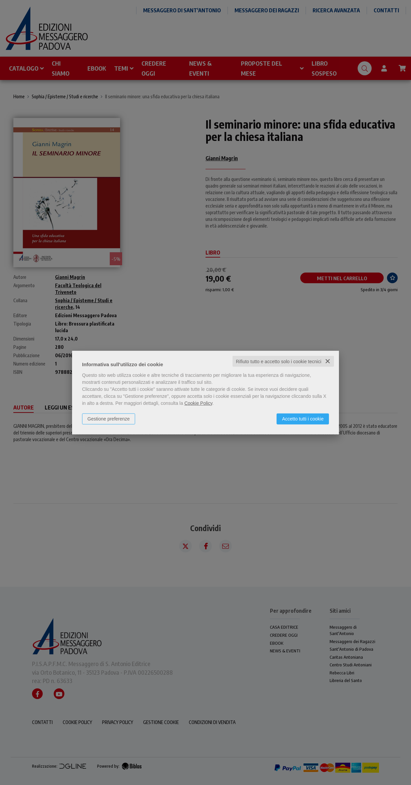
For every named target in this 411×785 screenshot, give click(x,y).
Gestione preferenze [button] (108, 418)
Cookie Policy (198, 402)
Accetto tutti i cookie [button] (303, 418)
